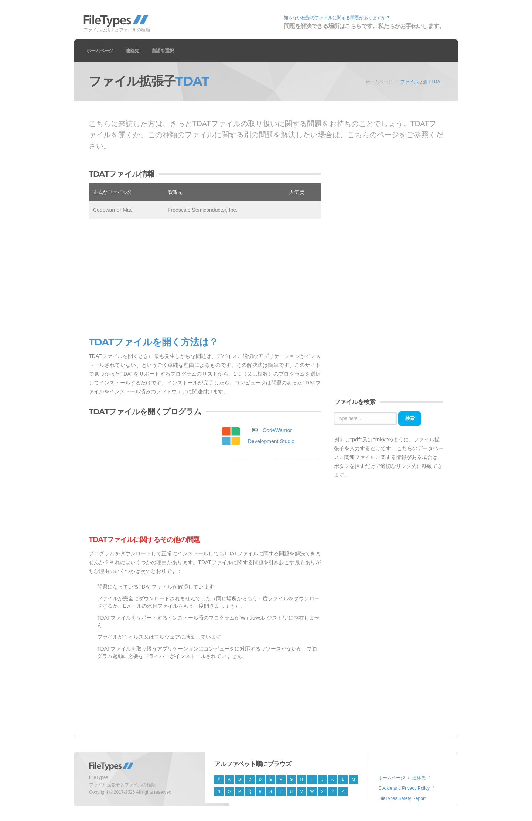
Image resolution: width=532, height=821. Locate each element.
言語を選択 (162, 51)
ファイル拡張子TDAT (421, 81)
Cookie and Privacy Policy (404, 788)
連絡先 (132, 51)
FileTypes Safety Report (402, 798)
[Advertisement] (205, 278)
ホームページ (99, 51)
